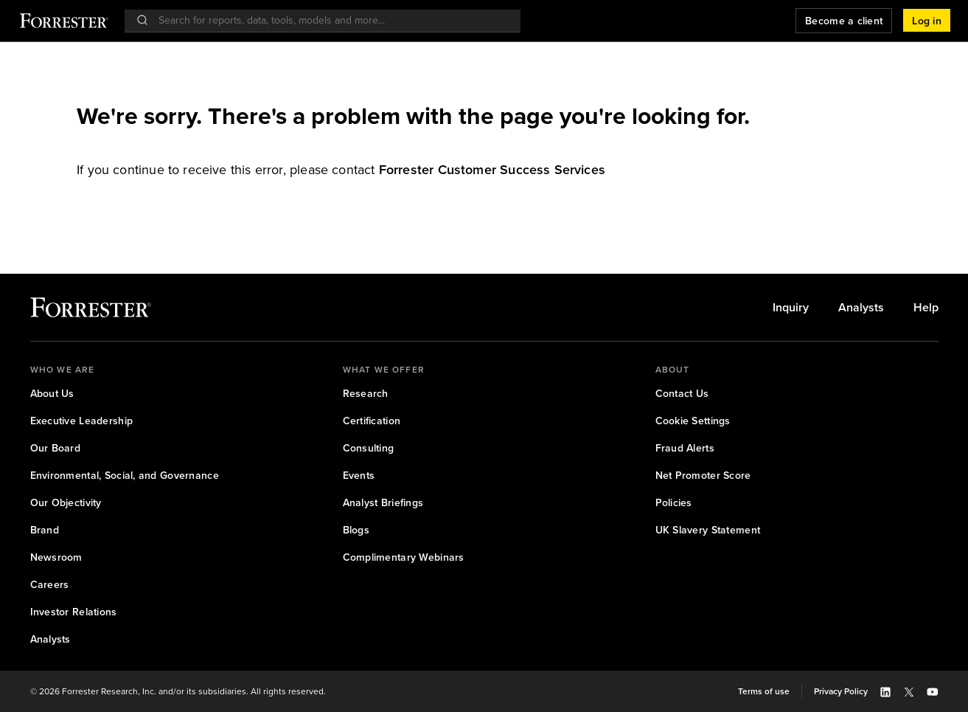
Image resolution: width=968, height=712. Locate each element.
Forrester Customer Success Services (492, 169)
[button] (926, 20)
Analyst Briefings (383, 503)
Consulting (368, 448)
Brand (44, 530)
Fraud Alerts (684, 448)
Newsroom (56, 557)
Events (359, 475)
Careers (49, 584)
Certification (372, 421)
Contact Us (682, 393)
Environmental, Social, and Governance (124, 475)
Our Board (55, 448)
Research (366, 393)
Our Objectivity (66, 503)
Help (926, 307)
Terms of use (764, 691)
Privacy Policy (841, 691)
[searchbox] (330, 20)
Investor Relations (73, 612)
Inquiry (791, 307)
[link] (492, 169)
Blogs (356, 530)
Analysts (861, 307)
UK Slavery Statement (708, 530)
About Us (52, 393)
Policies (673, 503)
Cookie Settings (693, 421)
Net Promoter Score (703, 475)
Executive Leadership (81, 421)
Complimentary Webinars (403, 557)
